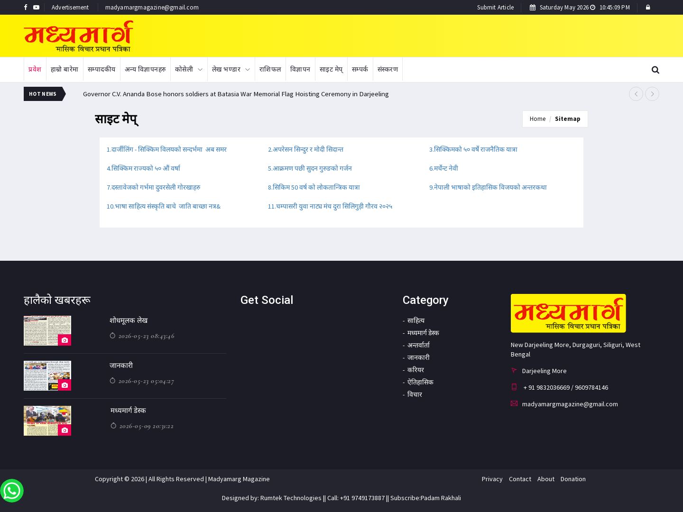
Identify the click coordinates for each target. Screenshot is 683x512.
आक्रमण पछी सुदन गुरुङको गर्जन (312, 168)
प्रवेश (35, 69)
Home (537, 119)
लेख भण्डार (226, 69)
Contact (520, 479)
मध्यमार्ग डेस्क (128, 410)
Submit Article (495, 7)
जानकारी (121, 365)
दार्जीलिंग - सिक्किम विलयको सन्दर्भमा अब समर (169, 149)
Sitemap (568, 119)
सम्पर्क (360, 69)
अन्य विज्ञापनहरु (145, 69)
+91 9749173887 (362, 498)
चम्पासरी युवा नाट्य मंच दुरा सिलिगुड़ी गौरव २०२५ (334, 206)
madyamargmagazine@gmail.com (152, 7)
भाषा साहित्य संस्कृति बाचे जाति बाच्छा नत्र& (168, 206)
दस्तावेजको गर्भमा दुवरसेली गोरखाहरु (155, 187)
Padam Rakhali (441, 498)
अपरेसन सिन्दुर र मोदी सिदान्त (309, 149)
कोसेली (184, 69)
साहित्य (416, 320)
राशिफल (270, 69)
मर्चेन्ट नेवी (446, 168)
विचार (414, 394)
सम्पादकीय (102, 69)
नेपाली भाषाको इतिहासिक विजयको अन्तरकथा (490, 187)
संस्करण (388, 69)
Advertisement (70, 7)
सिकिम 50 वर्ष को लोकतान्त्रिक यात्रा (316, 187)
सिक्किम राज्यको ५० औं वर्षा (145, 168)
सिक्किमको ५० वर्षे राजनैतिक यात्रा (475, 149)
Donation (573, 479)
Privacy (492, 479)
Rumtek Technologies (291, 498)
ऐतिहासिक (420, 382)
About (545, 479)
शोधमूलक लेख (129, 320)
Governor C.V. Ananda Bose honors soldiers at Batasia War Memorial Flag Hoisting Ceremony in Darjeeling (237, 93)
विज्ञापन (300, 69)
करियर (415, 370)
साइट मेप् (331, 69)
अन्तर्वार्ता (418, 345)
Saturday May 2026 (580, 7)
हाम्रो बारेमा (65, 69)
